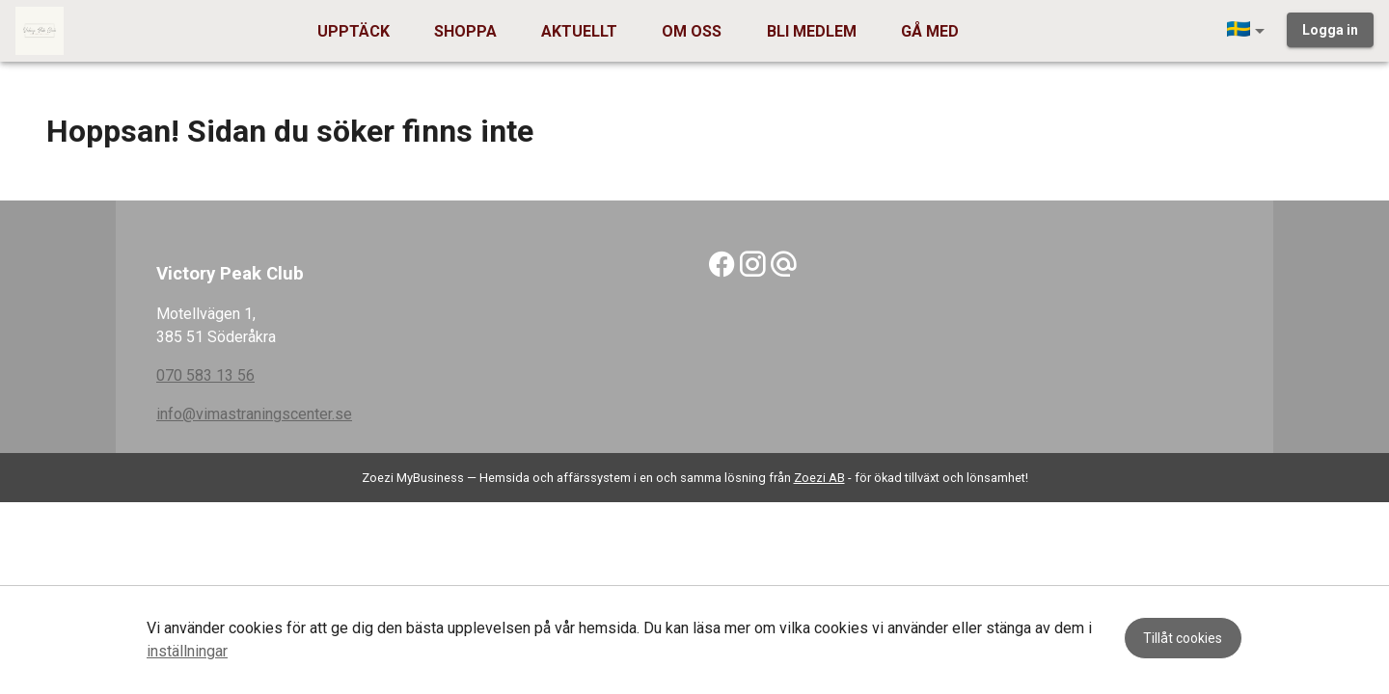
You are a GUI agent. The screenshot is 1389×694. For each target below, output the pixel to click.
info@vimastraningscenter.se (254, 414)
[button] (1249, 31)
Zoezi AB (819, 477)
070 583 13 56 (205, 375)
